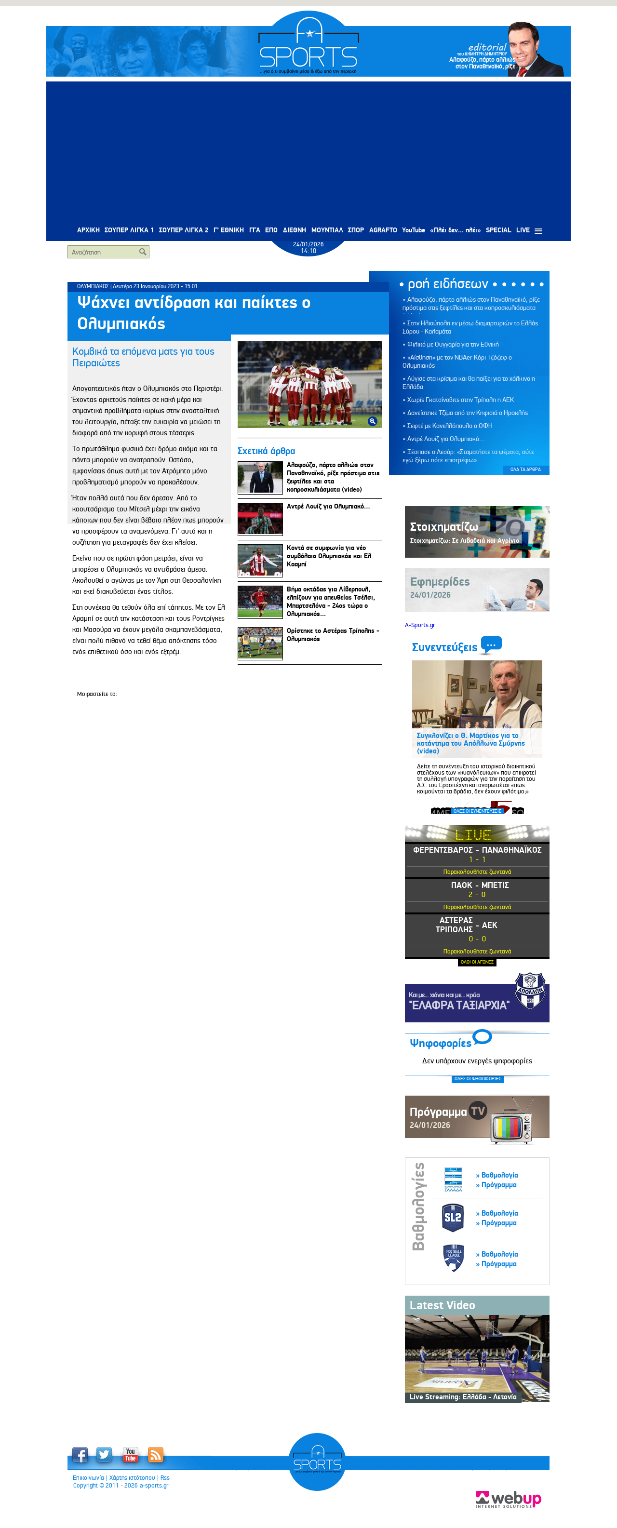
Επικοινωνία (88, 1478)
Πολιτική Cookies (345, 1504)
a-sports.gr (154, 1485)
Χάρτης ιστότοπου (132, 1478)
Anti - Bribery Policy (397, 1504)
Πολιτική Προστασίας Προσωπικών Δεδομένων (259, 1504)
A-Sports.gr (420, 625)
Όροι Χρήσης (179, 1504)
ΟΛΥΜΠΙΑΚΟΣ (93, 286)
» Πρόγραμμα (496, 1185)
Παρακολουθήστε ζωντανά (477, 871)
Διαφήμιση (441, 1504)
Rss (165, 1478)
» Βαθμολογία (497, 1175)
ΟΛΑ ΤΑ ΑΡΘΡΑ (525, 469)
